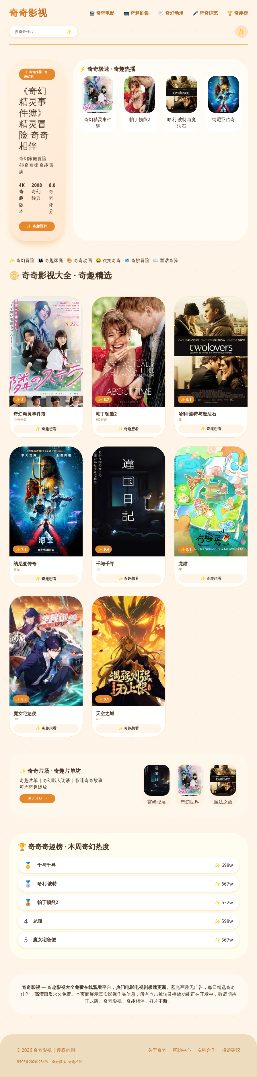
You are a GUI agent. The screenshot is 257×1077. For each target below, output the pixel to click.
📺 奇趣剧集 (136, 13)
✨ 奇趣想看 (46, 429)
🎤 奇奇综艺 (205, 13)
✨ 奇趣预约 (36, 226)
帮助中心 (182, 1050)
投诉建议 (231, 1050)
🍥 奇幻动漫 (170, 13)
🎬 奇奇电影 (101, 13)
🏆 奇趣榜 (237, 13)
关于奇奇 (157, 1050)
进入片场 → (37, 798)
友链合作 (206, 1050)
